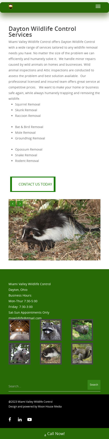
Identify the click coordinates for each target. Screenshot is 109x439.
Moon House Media (50, 406)
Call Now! (54, 434)
